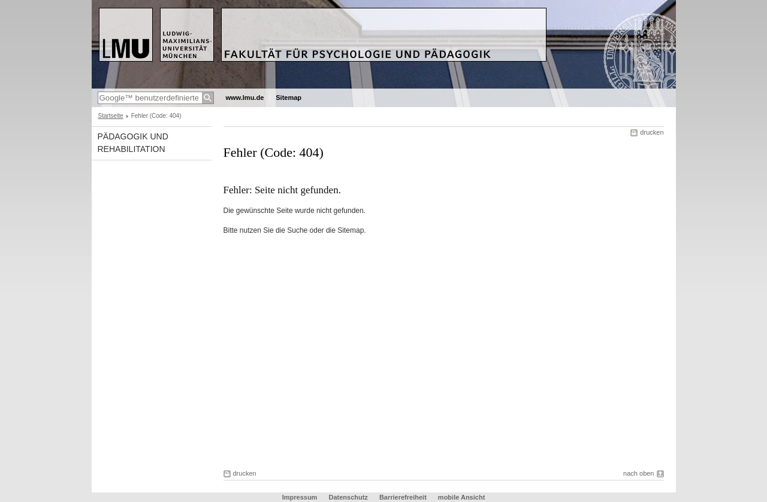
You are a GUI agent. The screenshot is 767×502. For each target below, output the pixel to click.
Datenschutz (347, 497)
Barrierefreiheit (403, 497)
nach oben (638, 473)
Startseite (110, 115)
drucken (651, 132)
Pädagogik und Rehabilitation (133, 143)
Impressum (300, 497)
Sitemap (288, 97)
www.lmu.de (245, 97)
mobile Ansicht (461, 497)
